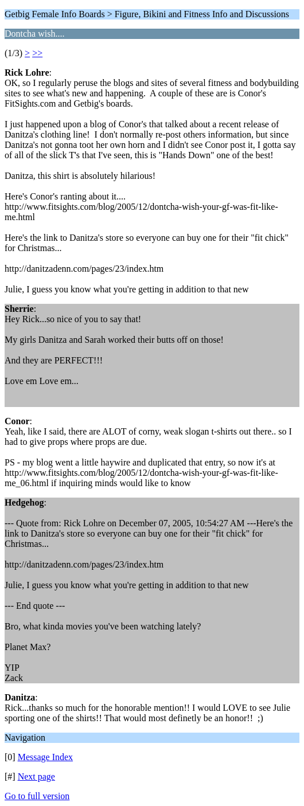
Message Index (45, 757)
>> (37, 53)
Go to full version (37, 796)
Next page (36, 776)
